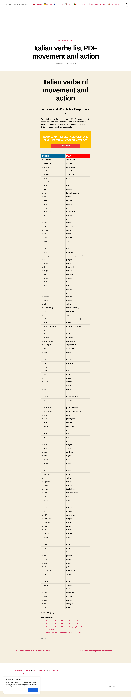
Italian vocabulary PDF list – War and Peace (64, 630)
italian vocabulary (65, 41)
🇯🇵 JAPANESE (93, 4)
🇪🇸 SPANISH (37, 4)
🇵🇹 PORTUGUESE (80, 4)
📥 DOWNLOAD (113, 4)
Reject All (22, 690)
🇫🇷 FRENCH (58, 4)
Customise (11, 690)
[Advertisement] (65, 21)
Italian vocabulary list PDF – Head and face (64, 639)
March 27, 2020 (73, 64)
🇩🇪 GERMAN (48, 4)
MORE (102, 4)
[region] (21, 685)
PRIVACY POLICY (40, 677)
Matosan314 (60, 64)
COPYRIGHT (55, 677)
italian (45, 644)
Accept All (32, 690)
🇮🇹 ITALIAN (68, 4)
